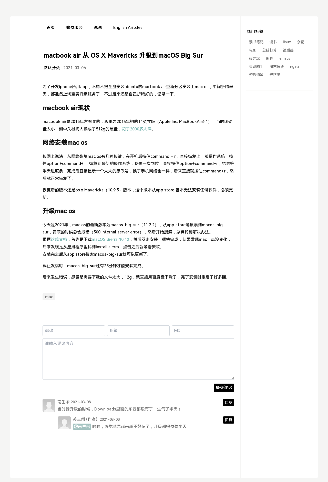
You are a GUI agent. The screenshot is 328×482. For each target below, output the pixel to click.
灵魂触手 (256, 67)
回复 (228, 403)
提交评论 (224, 387)
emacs (284, 58)
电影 (252, 50)
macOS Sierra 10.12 (110, 239)
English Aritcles (127, 27)
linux (287, 42)
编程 (269, 58)
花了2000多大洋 (136, 129)
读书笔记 (256, 42)
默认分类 (52, 67)
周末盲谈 (277, 67)
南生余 (63, 401)
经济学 (275, 75)
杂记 (300, 42)
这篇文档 (59, 239)
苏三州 (79, 419)
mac (49, 296)
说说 (98, 27)
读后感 (288, 50)
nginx (294, 67)
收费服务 (74, 27)
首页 (51, 27)
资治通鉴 (256, 75)
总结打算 (269, 50)
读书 (273, 42)
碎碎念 (254, 58)
